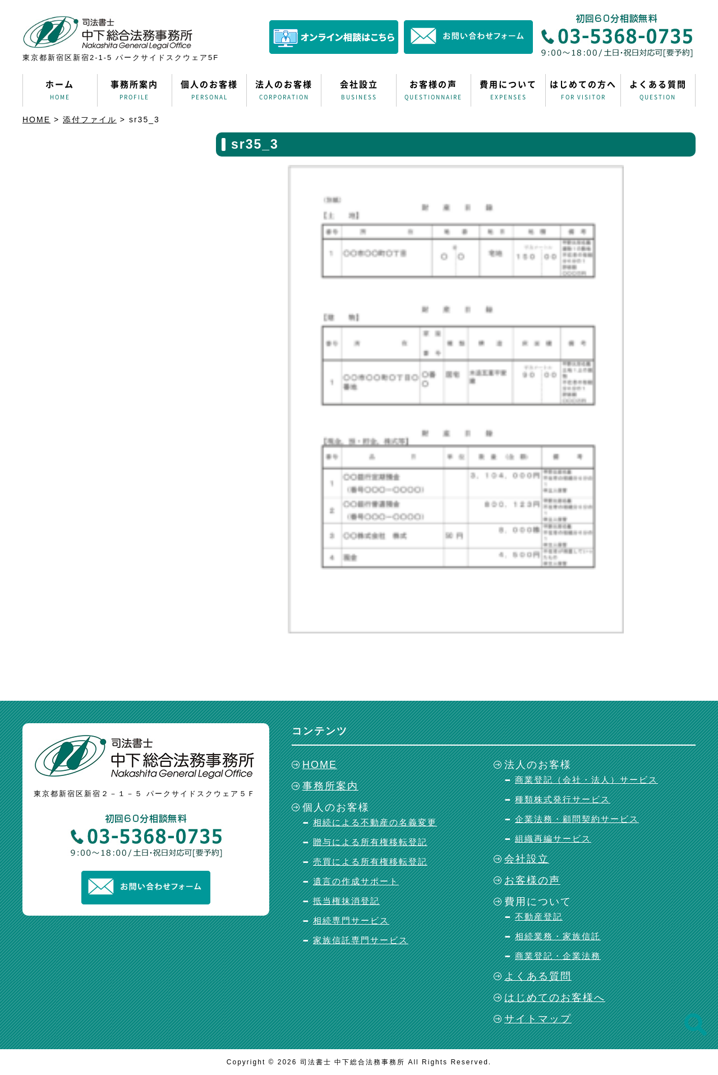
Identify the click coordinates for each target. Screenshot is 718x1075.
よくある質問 (658, 90)
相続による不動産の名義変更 (375, 822)
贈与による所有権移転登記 (370, 842)
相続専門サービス (351, 920)
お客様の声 (434, 90)
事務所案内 (135, 90)
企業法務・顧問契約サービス (577, 819)
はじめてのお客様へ (554, 997)
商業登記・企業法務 (558, 956)
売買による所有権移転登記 (370, 861)
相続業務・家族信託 (558, 936)
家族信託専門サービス (360, 940)
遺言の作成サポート (356, 881)
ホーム (60, 90)
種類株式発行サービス (562, 799)
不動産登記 (539, 916)
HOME (319, 764)
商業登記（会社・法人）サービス (586, 779)
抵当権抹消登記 (346, 901)
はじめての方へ (583, 90)
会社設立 (358, 90)
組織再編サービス (553, 838)
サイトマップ (538, 1019)
